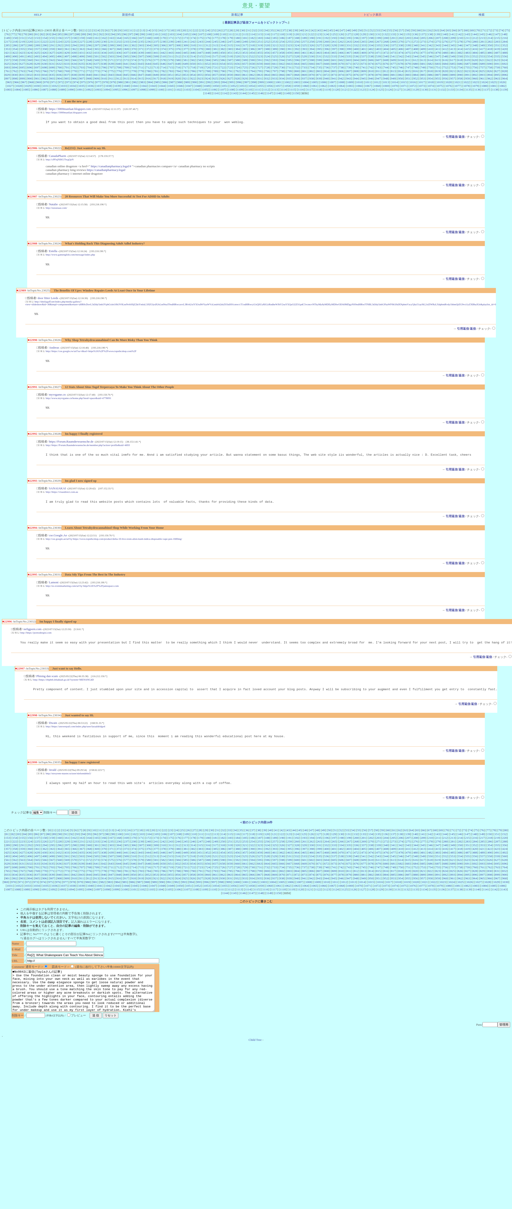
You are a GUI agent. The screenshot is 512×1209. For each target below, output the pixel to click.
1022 (466, 82)
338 (400, 45)
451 (230, 52)
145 (482, 34)
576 (148, 60)
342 (430, 45)
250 (252, 41)
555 (497, 56)
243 (200, 41)
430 (74, 52)
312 (207, 45)
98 (136, 34)
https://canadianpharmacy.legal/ (106, 170)
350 (489, 45)
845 (126, 74)
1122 (354, 89)
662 (282, 63)
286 (15, 45)
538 (371, 56)
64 (442, 30)
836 (59, 74)
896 (504, 74)
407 (408, 49)
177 (215, 38)
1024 (484, 82)
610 (400, 60)
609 (393, 60)
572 (119, 60)
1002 (287, 82)
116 (267, 34)
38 (289, 30)
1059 (296, 86)
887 (438, 74)
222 (44, 41)
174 (193, 38)
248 (237, 41)
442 (163, 52)
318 (252, 45)
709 (126, 67)
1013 (386, 82)
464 (326, 52)
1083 (8, 89)
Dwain (53, 731)
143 (467, 34)
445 (185, 52)
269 (393, 41)
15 (154, 30)
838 (74, 74)
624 (504, 60)
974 (75, 82)
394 (311, 49)
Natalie (53, 205)
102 (164, 34)
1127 (398, 89)
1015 (404, 82)
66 (454, 30)
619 (467, 60)
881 (393, 74)
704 (89, 67)
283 (497, 41)
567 (81, 60)
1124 (371, 89)
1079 (475, 86)
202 (400, 38)
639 (111, 63)
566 (74, 60)
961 (482, 78)
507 (141, 56)
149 (7, 38)
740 (356, 67)
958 (460, 78)
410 (430, 49)
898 (15, 78)
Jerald (52, 779)
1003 (296, 82)
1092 (89, 89)
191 (319, 38)
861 (245, 74)
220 (29, 41)
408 (415, 49)
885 (423, 74)
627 (22, 63)
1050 (216, 86)
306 (163, 45)
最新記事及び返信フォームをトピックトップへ (256, 22)
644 (148, 63)
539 (378, 56)
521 (245, 56)
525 (274, 56)
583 (200, 60)
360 (59, 49)
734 (311, 67)
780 (148, 71)
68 (466, 30)
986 (165, 82)
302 (133, 45)
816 (415, 71)
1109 (240, 89)
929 (245, 78)
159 (81, 38)
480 (445, 52)
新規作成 (128, 14)
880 (385, 74)
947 (378, 78)
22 (195, 30)
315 (230, 45)
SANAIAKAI (57, 493)
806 (341, 71)
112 (238, 34)
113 (245, 34)
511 (170, 56)
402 (371, 49)
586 (222, 60)
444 (178, 52)
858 (222, 74)
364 (89, 49)
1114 (284, 89)
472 (385, 52)
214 (489, 38)
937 (304, 78)
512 (178, 56)
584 (207, 60)
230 (104, 41)
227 (81, 41)
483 (467, 52)
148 (504, 34)
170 (163, 38)
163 (111, 38)
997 (246, 82)
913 (126, 78)
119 (289, 34)
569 (96, 60)
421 (7, 52)
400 (356, 49)
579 (170, 60)
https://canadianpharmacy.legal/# (111, 167)
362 (74, 49)
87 (71, 34)
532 (326, 56)
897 (7, 78)
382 (222, 49)
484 (475, 52)
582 (193, 60)
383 (230, 49)
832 (29, 74)
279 (467, 41)
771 (81, 71)
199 (378, 38)
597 (304, 60)
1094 (107, 89)
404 (386, 49)
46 (336, 30)
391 (289, 49)
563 (52, 60)
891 (467, 74)
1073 (421, 86)
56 (395, 30)
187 (289, 38)
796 (267, 71)
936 (296, 78)
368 (119, 49)
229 (96, 41)
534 (341, 56)
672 (356, 63)
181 (245, 38)
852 (178, 74)
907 (81, 78)
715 (170, 67)
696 (29, 67)
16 (160, 30)
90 (89, 34)
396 (326, 49)
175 (200, 38)
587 (230, 60)
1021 (457, 82)
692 (504, 63)
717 (185, 67)
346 (460, 45)
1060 (305, 86)
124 (326, 34)
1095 (116, 89)
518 (222, 56)
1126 (389, 89)
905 (66, 78)
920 (178, 78)
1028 (19, 86)
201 (393, 38)
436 (118, 52)
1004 (305, 82)
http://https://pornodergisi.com (35, 639)
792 (237, 71)
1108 (231, 89)
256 (297, 41)
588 (237, 60)
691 (497, 63)
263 (348, 41)
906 (74, 78)
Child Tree (255, 1057)
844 (118, 74)
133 (392, 34)
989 (187, 82)
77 (13, 34)
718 (192, 67)
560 (29, 60)
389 (274, 49)
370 (133, 49)
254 (282, 41)
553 (482, 56)
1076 (448, 86)
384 (237, 49)
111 (230, 34)
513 (185, 56)
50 (360, 30)
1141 (216, 93)
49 (354, 30)
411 (438, 49)
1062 (323, 86)
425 (37, 52)
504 (119, 56)
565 (66, 60)
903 (52, 78)
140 (444, 34)
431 (81, 52)
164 (119, 38)
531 (319, 56)
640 (118, 63)
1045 (171, 86)
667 (319, 63)
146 (489, 34)
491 (22, 56)
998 (254, 82)
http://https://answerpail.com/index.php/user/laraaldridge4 (75, 734)
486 (489, 52)
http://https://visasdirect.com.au (62, 496)
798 (282, 71)
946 (371, 78)
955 (438, 78)
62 (430, 30)
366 (104, 49)
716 (178, 67)
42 (313, 30)
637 (96, 63)
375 (170, 49)
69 (472, 30)
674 (371, 63)
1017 (421, 82)
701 (66, 67)
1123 (362, 89)
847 (141, 74)
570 (104, 60)
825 (482, 71)
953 (423, 78)
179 (230, 38)
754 (460, 67)
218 (14, 41)
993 (216, 82)
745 (393, 67)
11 (130, 30)
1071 (404, 86)
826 (489, 71)
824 (475, 71)
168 (148, 38)
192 (326, 38)
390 (282, 49)
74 (501, 30)
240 (178, 41)
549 (452, 56)
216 (504, 38)
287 (22, 45)
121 (303, 34)
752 (445, 67)
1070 (395, 86)
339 (408, 45)
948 (385, 78)
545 (423, 56)
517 (215, 56)
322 (282, 45)
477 (423, 52)
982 (135, 82)
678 (400, 63)
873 (334, 74)
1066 (359, 86)
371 (141, 49)
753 (452, 67)
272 (415, 41)
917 (155, 78)
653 (215, 63)
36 (277, 30)
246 (222, 41)
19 (177, 30)
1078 (466, 86)
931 (259, 78)
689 (482, 63)
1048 (198, 86)
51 (366, 30)
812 (385, 71)
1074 (430, 86)
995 (231, 82)
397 (334, 49)
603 (348, 60)
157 (66, 38)
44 (324, 30)
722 (222, 67)
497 (66, 56)
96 (124, 34)
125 (333, 34)
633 (66, 63)
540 (385, 56)
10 (124, 30)
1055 (260, 86)
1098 (142, 89)
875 (348, 74)
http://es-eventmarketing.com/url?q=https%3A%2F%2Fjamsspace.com (82, 592)
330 (341, 45)
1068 (377, 86)
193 (334, 38)
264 (356, 41)
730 (282, 67)
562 (44, 60)
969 (38, 82)
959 (467, 78)
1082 (502, 86)
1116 (301, 89)
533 (334, 56)
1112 (266, 89)
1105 (205, 89)
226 (74, 41)
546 (430, 56)
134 (400, 34)
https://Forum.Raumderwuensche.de (71, 445)
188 (297, 38)
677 (393, 63)
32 (254, 30)
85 (60, 34)
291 (52, 45)
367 (111, 49)
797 (274, 71)
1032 (54, 86)
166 (133, 38)
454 (252, 52)
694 (15, 67)
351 (497, 45)
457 (274, 52)
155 (52, 38)
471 (378, 52)
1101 (169, 89)
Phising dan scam (47, 683)
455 (259, 52)
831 (22, 74)
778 (133, 71)
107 (201, 34)
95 (118, 34)
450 (222, 52)
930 (252, 78)
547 (438, 56)
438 (133, 52)
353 (7, 49)
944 (356, 78)
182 (252, 38)
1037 (99, 86)
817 (423, 71)
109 (216, 34)
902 (44, 78)
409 (423, 49)
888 (445, 74)
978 (105, 82)
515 (200, 56)
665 (304, 63)
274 (430, 41)
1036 (90, 86)
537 (363, 56)
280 (475, 41)
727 (259, 67)
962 (489, 78)
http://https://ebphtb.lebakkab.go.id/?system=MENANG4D (63, 687)
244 (207, 41)
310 (193, 45)
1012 (377, 82)
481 (452, 52)
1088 (53, 89)
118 (281, 34)
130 (370, 34)
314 (222, 45)
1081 (493, 86)
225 (66, 41)
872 (326, 74)
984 (150, 82)
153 (37, 38)
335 (378, 45)
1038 (108, 86)
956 (445, 78)
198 (371, 38)
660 (267, 63)
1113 (275, 89)
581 (185, 60)
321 (274, 45)
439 (141, 52)
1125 (380, 89)
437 (126, 52)
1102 (178, 89)
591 (259, 60)
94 (112, 34)
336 (385, 45)
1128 (407, 89)
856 (207, 74)
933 (274, 78)
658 (252, 63)
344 (445, 45)
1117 (310, 89)
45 (330, 30)
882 (400, 74)
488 (504, 52)
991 (202, 82)
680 (415, 63)
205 (423, 38)
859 (230, 74)
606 (371, 60)
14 (148, 30)
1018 (430, 82)
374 (163, 49)
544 (415, 56)
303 (141, 45)
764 (29, 71)
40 (301, 30)
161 (96, 38)
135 (407, 34)
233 (126, 41)
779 (141, 71)
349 (482, 45)
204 (415, 38)
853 (185, 74)
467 (348, 52)
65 (448, 30)
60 (419, 30)
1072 (413, 86)
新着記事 (237, 14)
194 (341, 38)
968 (31, 82)
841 (96, 74)
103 (171, 34)
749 (423, 67)
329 (334, 45)
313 (215, 45)
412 (445, 49)
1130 (424, 89)
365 (96, 49)
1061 (314, 86)
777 (126, 71)
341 (423, 45)
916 (148, 78)
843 (111, 74)
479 (438, 52)
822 (460, 71)
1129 (415, 89)
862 (252, 74)
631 (52, 63)
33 (260, 30)
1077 (457, 86)
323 (289, 45)
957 (452, 78)
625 (7, 63)
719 (200, 67)
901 (37, 78)
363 (81, 49)
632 (59, 63)
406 (400, 49)
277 (452, 41)
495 (52, 56)
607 (378, 60)
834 (44, 74)
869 (304, 74)
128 (355, 34)
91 (95, 34)
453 (245, 52)
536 (356, 56)
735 (319, 67)
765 (37, 71)
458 (282, 52)
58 (407, 30)
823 (467, 71)
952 (415, 78)
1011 (368, 82)
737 (334, 67)
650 (193, 63)
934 (282, 78)
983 (142, 82)
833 (37, 74)
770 (74, 71)
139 (437, 34)
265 (363, 41)
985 (157, 82)
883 (408, 74)
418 (489, 49)
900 (29, 78)
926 (222, 78)
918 (163, 78)
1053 (243, 86)
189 (304, 38)
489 (7, 56)
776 (119, 71)
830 (14, 74)
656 (237, 63)
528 (296, 56)
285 (7, 45)
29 (236, 30)
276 (445, 41)
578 (163, 60)
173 (185, 38)
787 (200, 71)
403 (378, 49)
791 (230, 71)
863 (259, 74)
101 (156, 34)
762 (15, 71)
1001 (278, 82)
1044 (162, 86)
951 (408, 78)
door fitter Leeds (48, 300)
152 (29, 38)
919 (170, 78)
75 (507, 30)
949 (393, 78)
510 (163, 56)
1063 (332, 86)
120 (296, 34)
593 (274, 60)
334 (371, 45)
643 (141, 63)
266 (371, 41)
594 (282, 60)
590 (252, 60)
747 (408, 67)
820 (445, 71)
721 (215, 67)
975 (83, 82)
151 (22, 38)
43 (319, 30)
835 (52, 74)
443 (170, 52)
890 (460, 74)
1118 (319, 89)
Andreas (54, 350)
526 (282, 56)
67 (460, 30)
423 (22, 52)
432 (89, 52)
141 (452, 34)
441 (156, 52)
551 (467, 56)
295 (81, 45)
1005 (314, 82)
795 (259, 71)
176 (207, 38)
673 (363, 63)
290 (44, 45)
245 (215, 41)
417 (482, 49)
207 (438, 38)
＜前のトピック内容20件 (256, 832)
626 (14, 63)
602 (341, 60)
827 (497, 71)
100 (149, 34)
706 (104, 67)
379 (200, 49)
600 (326, 60)
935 (289, 78)
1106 (213, 89)
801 (304, 71)
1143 (234, 93)
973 (68, 82)
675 (378, 63)
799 (289, 71)
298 (104, 45)
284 (504, 41)
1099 (151, 89)
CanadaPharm (57, 156)
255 (289, 41)
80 (30, 34)
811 (378, 71)
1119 (327, 89)
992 (209, 82)
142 (459, 34)
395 (319, 49)
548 (445, 56)
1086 (35, 89)
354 (15, 49)
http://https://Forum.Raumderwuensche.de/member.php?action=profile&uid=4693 (88, 449)
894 (489, 74)
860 (237, 74)
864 (267, 74)
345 (452, 45)
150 (15, 38)
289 (37, 45)
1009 (350, 82)
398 (341, 49)
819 (438, 71)
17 (166, 30)
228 (89, 41)
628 (29, 63)
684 (445, 63)
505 (126, 56)
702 (74, 67)
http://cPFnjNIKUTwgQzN (60, 160)
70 (478, 30)
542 (400, 56)
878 (371, 74)
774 (104, 71)
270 (400, 41)
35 (272, 30)
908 (89, 78)
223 (52, 41)
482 (460, 52)
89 (83, 34)
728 (267, 67)
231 (111, 41)
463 (319, 52)
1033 (63, 86)
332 (356, 45)
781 (156, 71)
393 (304, 49)
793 (245, 71)
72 (489, 30)
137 (422, 34)
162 (104, 38)
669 (334, 63)
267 (378, 41)
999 (261, 82)
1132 (442, 89)
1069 (386, 86)
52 (372, 30)
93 (107, 34)
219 (22, 41)
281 (482, 41)
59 (413, 30)
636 (89, 63)
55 (389, 30)
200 (386, 38)
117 (274, 34)
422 (14, 52)
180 (237, 38)
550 (460, 56)
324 (296, 45)
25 (213, 30)
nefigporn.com (32, 636)
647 (170, 63)
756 (475, 67)
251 (259, 41)
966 (16, 82)
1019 (439, 82)
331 (348, 45)
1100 (160, 89)
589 (245, 60)
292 (59, 45)
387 (259, 49)
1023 (475, 82)
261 (334, 41)
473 (393, 52)
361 (66, 49)
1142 (225, 93)
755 (467, 67)
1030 (37, 86)
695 (22, 67)
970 (46, 82)
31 (248, 30)
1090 (71, 89)
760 (504, 67)
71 (483, 30)
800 (297, 71)
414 (460, 49)
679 (408, 63)
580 (178, 60)
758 (489, 67)
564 (59, 60)
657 (245, 63)
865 (274, 74)
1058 (287, 86)
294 (74, 45)
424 (29, 52)
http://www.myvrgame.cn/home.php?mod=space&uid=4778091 (78, 401)
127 (348, 34)
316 (237, 45)
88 (77, 34)
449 (215, 52)
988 (179, 82)
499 (81, 56)
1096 (124, 89)
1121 (345, 89)
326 (311, 45)
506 (133, 56)
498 (74, 56)
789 (215, 71)
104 (178, 34)
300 (119, 45)
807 (348, 71)
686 (460, 63)
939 (319, 78)
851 (170, 74)
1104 (196, 89)
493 (37, 56)
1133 (451, 89)
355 (22, 49)
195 (348, 38)
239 (170, 41)
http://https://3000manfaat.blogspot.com (66, 112)
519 (230, 56)
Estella (53, 252)
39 (295, 30)
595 (289, 60)
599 (319, 60)
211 (467, 38)
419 (497, 49)
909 (96, 78)
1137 (486, 89)
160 (89, 38)
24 (207, 30)
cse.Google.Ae (58, 541)
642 (133, 63)
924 (207, 78)
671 (348, 63)
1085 (26, 89)
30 (242, 30)
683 (438, 63)
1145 (252, 93)
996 (239, 82)
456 (267, 52)
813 (393, 71)
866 (282, 74)
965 (9, 82)
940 (326, 78)
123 (318, 34)
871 (319, 74)
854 (193, 74)
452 (237, 52)
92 (101, 34)
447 (200, 52)
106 (193, 34)
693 (7, 67)
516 (207, 56)
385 (245, 49)
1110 (249, 89)
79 (24, 34)
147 (496, 34)
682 (430, 63)
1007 (332, 82)
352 (504, 45)
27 (224, 30)
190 (311, 38)
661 (274, 63)
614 (430, 60)
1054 (252, 86)
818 (430, 71)
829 (7, 74)
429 (66, 52)
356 (29, 49)
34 (266, 30)
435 (111, 52)
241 (185, 41)
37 (283, 30)
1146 (260, 93)
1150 (296, 93)
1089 (62, 89)
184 (267, 38)
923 (200, 78)
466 (341, 52)
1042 (144, 86)
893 (482, 74)
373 (156, 49)
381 (215, 49)
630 (44, 63)
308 (178, 45)
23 (201, 30)
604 (356, 60)
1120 (336, 89)
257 (304, 41)
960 (475, 78)
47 (342, 30)
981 (128, 82)
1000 (269, 82)
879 (378, 74)
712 (148, 67)
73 (495, 30)
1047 (189, 86)
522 (252, 56)
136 (415, 34)
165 (126, 38)
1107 (222, 89)
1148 (278, 93)
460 (297, 52)
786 (193, 71)
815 (408, 71)
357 (37, 49)
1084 (17, 89)
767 (52, 71)
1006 (323, 82)
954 (430, 78)
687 (467, 63)
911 (111, 78)
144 (474, 34)
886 (430, 74)
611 (408, 60)
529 (304, 56)
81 (36, 34)
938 (311, 78)
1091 (80, 89)
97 (130, 34)
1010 (359, 82)
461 (304, 52)
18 (171, 30)
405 (393, 49)
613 (423, 60)
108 (208, 34)
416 (475, 49)
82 (42, 34)
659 (259, 63)
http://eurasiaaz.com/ (56, 208)
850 (163, 74)
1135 (468, 89)
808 (356, 71)
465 (334, 52)
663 (289, 63)
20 (183, 30)
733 (304, 67)
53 (377, 30)
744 (385, 67)
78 (19, 34)
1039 (117, 86)
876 (356, 74)
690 (489, 63)
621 (482, 60)
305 (156, 45)
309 (185, 45)
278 (460, 41)
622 (489, 60)
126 (341, 34)
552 (475, 56)
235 (141, 41)
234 (133, 41)
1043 (153, 86)
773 (96, 71)
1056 (269, 86)
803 (319, 71)
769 (66, 71)
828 (504, 71)
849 (156, 74)
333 (363, 45)
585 (215, 60)
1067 (368, 86)
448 (207, 52)
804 (326, 71)
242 (193, 41)
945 (363, 78)
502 (104, 56)
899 (22, 78)
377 (185, 49)
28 (230, 30)
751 (438, 67)
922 (192, 78)
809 (363, 71)
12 (136, 30)
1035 (81, 86)
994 (224, 82)
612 (415, 60)
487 (497, 52)
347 (467, 45)
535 (348, 56)
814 (400, 71)
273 (423, 41)
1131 (433, 89)
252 (267, 41)
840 (89, 74)
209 (453, 38)
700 (59, 67)
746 (400, 67)
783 (170, 71)
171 (170, 38)
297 (96, 45)
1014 (395, 82)
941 (334, 78)
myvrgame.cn (57, 398)
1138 (495, 89)
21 (189, 30)
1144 (243, 93)
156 (59, 38)
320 (267, 45)
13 (142, 30)
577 (156, 60)
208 (445, 38)
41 (307, 30)
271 (408, 41)
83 (48, 34)
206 (430, 38)
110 (223, 34)
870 (311, 74)
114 (252, 34)
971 (53, 82)
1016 (413, 82)
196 (356, 38)
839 (81, 74)
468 (356, 52)
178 (222, 38)
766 (44, 71)
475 (408, 52)
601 (334, 60)
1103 (187, 89)
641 (126, 63)
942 (341, 78)
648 (178, 63)
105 (186, 34)
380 (207, 49)
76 (7, 34)
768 (59, 71)
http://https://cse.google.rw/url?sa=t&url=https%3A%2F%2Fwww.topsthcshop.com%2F (91, 353)
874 (341, 74)
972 (61, 82)
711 (141, 67)
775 (111, 71)
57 (401, 30)
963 (497, 78)
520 (237, 56)
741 (363, 67)
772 (89, 71)
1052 (234, 86)
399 (348, 49)
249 (245, 41)
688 (475, 63)
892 (475, 74)
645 (156, 63)
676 (385, 63)
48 (348, 30)
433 (96, 52)
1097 (133, 89)
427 (52, 52)
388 (267, 49)
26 (219, 30)
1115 (292, 89)
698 (44, 67)
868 (297, 74)
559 (22, 60)
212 (475, 38)
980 (120, 82)
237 (156, 41)
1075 (439, 86)
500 (89, 56)
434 (104, 52)
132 (385, 34)
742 (371, 67)
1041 (135, 86)
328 (326, 45)
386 (252, 49)
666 (311, 63)
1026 (502, 82)
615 (438, 60)
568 (89, 60)
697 (37, 67)
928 (237, 78)
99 (142, 34)
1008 (341, 82)
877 (363, 74)
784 (178, 71)
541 (393, 56)
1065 (350, 86)
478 (430, 52)
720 (207, 67)
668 (326, 63)
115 (259, 34)
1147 (269, 93)
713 (155, 67)
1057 (278, 86)
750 (430, 67)
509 (156, 56)
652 (207, 63)
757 (482, 67)
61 (425, 30)
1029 (28, 86)
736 (326, 67)
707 (111, 67)
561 (37, 60)
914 (133, 78)
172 (178, 38)
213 (482, 38)
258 (311, 41)
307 (170, 45)
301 (126, 45)
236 (148, 41)
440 (148, 52)
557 (7, 60)
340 (415, 45)
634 (74, 63)
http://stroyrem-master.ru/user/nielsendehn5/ (68, 782)
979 (113, 82)
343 (438, 45)
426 (44, 52)
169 (156, 38)
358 (44, 49)
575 (141, 60)
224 (59, 41)
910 (104, 78)
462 (311, 52)
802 (311, 71)
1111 (257, 89)
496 (59, 56)
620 (475, 60)
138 (429, 34)
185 (274, 38)
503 (111, 56)
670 (341, 63)
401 (363, 49)
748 (415, 67)
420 (504, 49)
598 (311, 60)
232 (118, 41)
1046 (180, 86)
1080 (484, 86)
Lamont (53, 588)
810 (371, 71)
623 (497, 60)
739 (348, 67)
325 (304, 45)
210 (460, 38)
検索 (482, 14)
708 (119, 67)
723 (230, 67)
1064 (341, 86)
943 (348, 78)
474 (400, 52)
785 (185, 71)
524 (267, 56)
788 (207, 71)
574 (133, 60)
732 (296, 67)
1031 (46, 86)
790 (222, 71)
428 (59, 52)
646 (163, 63)
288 (29, 45)
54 (383, 30)
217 (7, 41)
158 (74, 38)
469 (363, 52)
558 (15, 60)
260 (326, 41)
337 (393, 45)
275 (438, 41)
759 (497, 67)
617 (452, 60)
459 (289, 52)
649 (185, 63)
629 (37, 63)
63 (436, 30)
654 (222, 63)
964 (504, 78)
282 (489, 41)
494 (44, 56)
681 (423, 63)
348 (475, 45)
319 (259, 45)
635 (81, 63)
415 (467, 49)
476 (415, 52)
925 (215, 78)
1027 (10, 86)
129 (363, 34)
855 (200, 74)
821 (452, 71)
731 (289, 67)
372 (148, 49)
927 (230, 78)
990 (194, 82)
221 (37, 41)
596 (297, 60)
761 (7, 71)
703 (81, 67)
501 (96, 56)
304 (148, 45)
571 (111, 60)
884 (415, 74)
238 (163, 41)
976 (90, 82)
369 (126, 49)
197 (363, 38)
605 (363, 60)
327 (319, 45)
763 (22, 71)
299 (111, 45)
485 (482, 52)
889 (452, 74)
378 (193, 49)
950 (400, 78)
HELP (37, 14)
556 (504, 56)
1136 (477, 89)
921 (185, 78)
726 (252, 67)
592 (267, 60)
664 (297, 63)
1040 (126, 86)
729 (274, 67)
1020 (448, 82)
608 (386, 60)
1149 (287, 93)
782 (163, 71)
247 (230, 41)
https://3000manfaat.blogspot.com (70, 109)
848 (148, 74)
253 (274, 41)
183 (259, 38)
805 (334, 71)
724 (237, 67)
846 (133, 74)
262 (341, 41)
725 (245, 67)
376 (178, 49)
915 (141, 78)
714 (163, 67)
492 (29, 56)
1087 (44, 89)
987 (172, 82)
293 (66, 45)
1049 (207, 86)
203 (408, 38)
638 (104, 63)
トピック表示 (372, 14)
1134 (460, 89)
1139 (504, 89)
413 (452, 49)
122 (311, 34)
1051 (225, 86)
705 (96, 67)
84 (54, 34)
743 (378, 67)
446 (193, 52)
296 (89, 45)
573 (126, 60)
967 (24, 82)
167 (141, 38)
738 (341, 67)
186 (282, 38)
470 (371, 52)
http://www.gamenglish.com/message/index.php (70, 256)
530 (311, 56)
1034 (72, 86)
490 (15, 56)
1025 (493, 82)
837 (66, 74)
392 (297, 49)
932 (267, 78)
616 (445, 60)
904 (59, 78)
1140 (207, 93)
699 (52, 67)
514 (192, 56)
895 (497, 74)
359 (52, 49)
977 (98, 82)
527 (289, 56)
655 (230, 63)
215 (497, 38)
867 (289, 74)
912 (118, 78)
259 (319, 41)
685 (452, 63)
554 (489, 56)
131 (378, 34)
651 (200, 63)
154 (44, 38)
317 (245, 45)
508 (148, 56)
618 (460, 60)
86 (65, 34)
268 (385, 41)
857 (215, 74)
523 (259, 56)
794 (252, 71)
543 (408, 56)
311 (200, 45)
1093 (98, 89)
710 (133, 67)
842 (104, 74)
